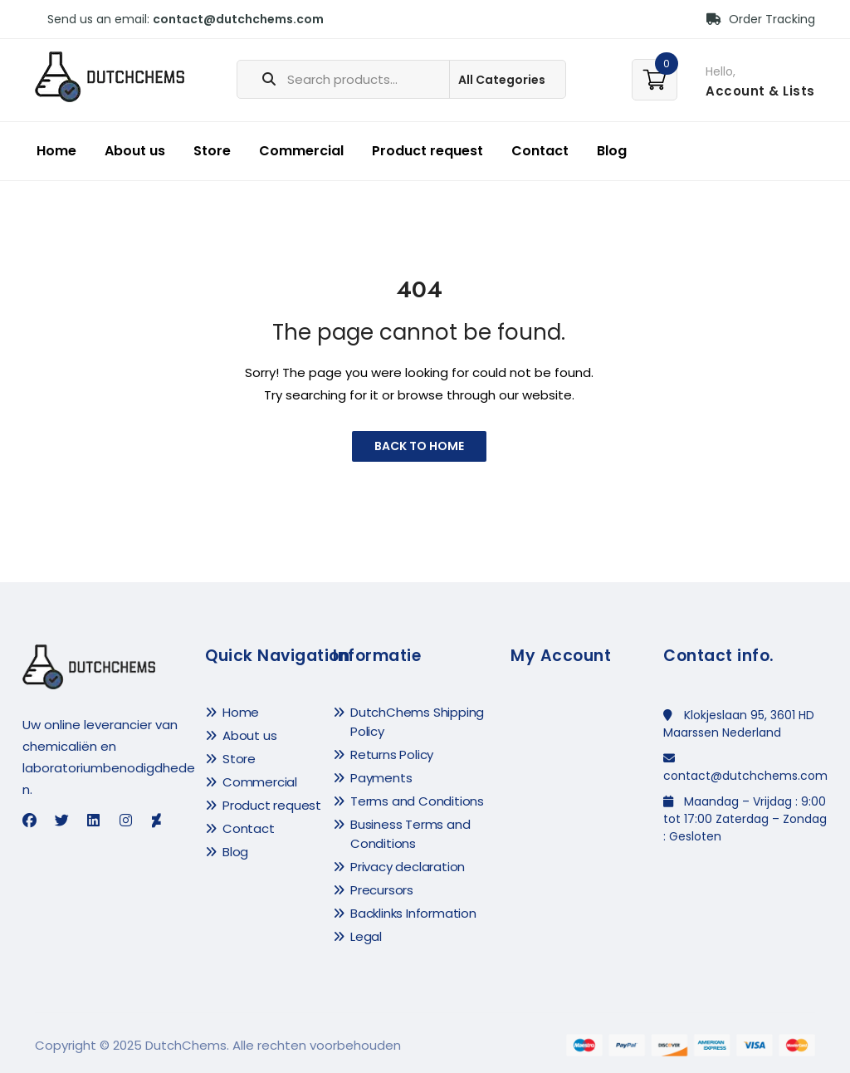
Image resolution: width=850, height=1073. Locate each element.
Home (56, 150)
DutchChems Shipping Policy (417, 721)
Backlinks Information (413, 913)
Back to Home (419, 446)
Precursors (381, 890)
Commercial (301, 150)
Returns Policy (391, 754)
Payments (381, 777)
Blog (612, 150)
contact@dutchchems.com (238, 19)
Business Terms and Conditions (410, 834)
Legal (366, 936)
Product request (427, 150)
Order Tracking (760, 19)
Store (212, 150)
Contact (540, 150)
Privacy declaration (407, 866)
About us (135, 150)
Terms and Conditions (417, 801)
